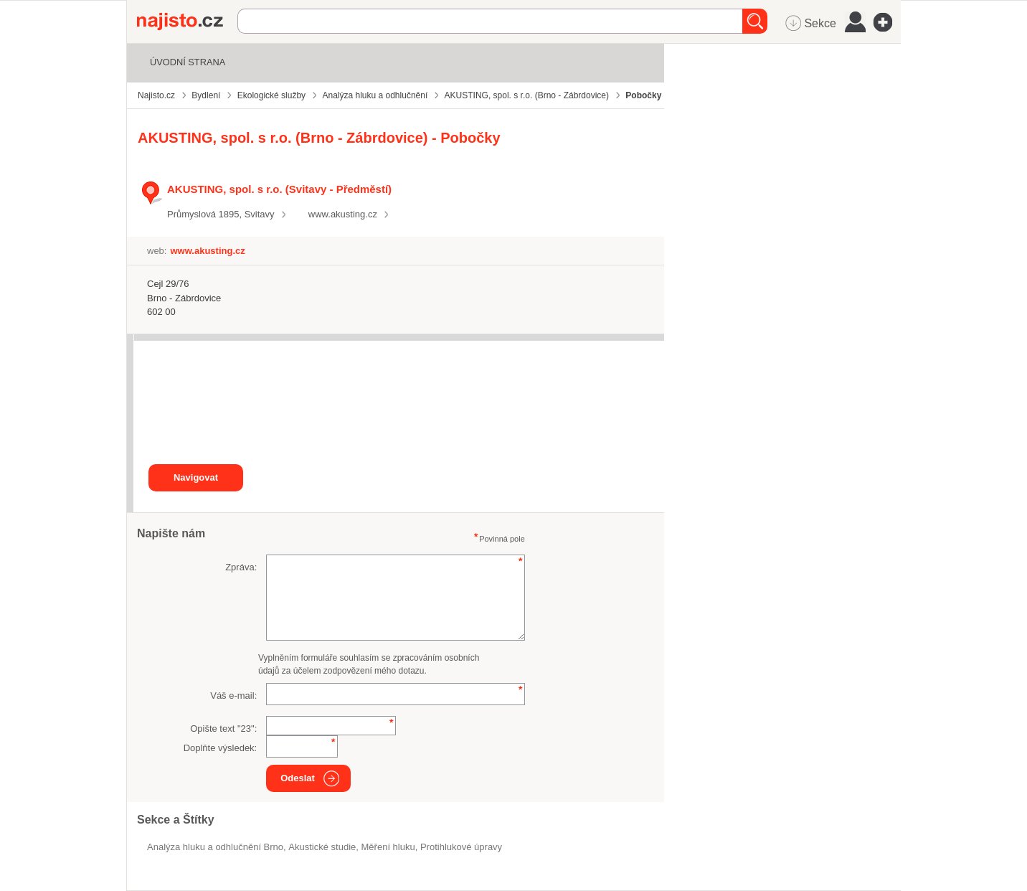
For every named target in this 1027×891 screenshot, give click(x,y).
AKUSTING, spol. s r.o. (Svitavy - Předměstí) (279, 189)
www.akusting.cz (342, 214)
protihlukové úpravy (461, 847)
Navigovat (196, 477)
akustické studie (322, 847)
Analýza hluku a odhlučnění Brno (215, 847)
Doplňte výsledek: (220, 747)
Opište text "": (223, 728)
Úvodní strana (187, 62)
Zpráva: (241, 567)
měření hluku (388, 847)
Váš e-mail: (233, 695)
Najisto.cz (187, 21)
